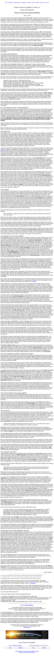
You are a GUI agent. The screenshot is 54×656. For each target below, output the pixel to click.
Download (21, 647)
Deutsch (37, 2)
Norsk (33, 2)
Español (42, 2)
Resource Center (17, 2)
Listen (10, 647)
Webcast (33, 652)
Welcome (11, 2)
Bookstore (24, 2)
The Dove (3, 149)
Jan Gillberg (33, 583)
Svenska (29, 2)
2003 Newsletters (29, 605)
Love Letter (36, 645)
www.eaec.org (27, 627)
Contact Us (47, 2)
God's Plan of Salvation (17, 645)
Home (6, 2)
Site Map (37, 651)
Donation (29, 652)
